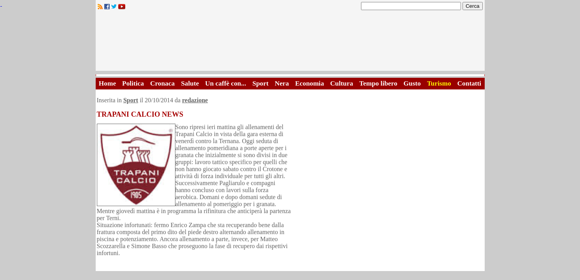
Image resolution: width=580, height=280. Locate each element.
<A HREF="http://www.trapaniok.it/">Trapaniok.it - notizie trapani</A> (290, 42)
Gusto (412, 83)
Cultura (341, 83)
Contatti (469, 83)
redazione (195, 100)
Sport (260, 83)
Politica (133, 83)
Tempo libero (378, 83)
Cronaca (162, 83)
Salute (190, 83)
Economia (309, 83)
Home (107, 83)
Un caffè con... (225, 83)
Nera (282, 83)
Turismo (439, 83)
